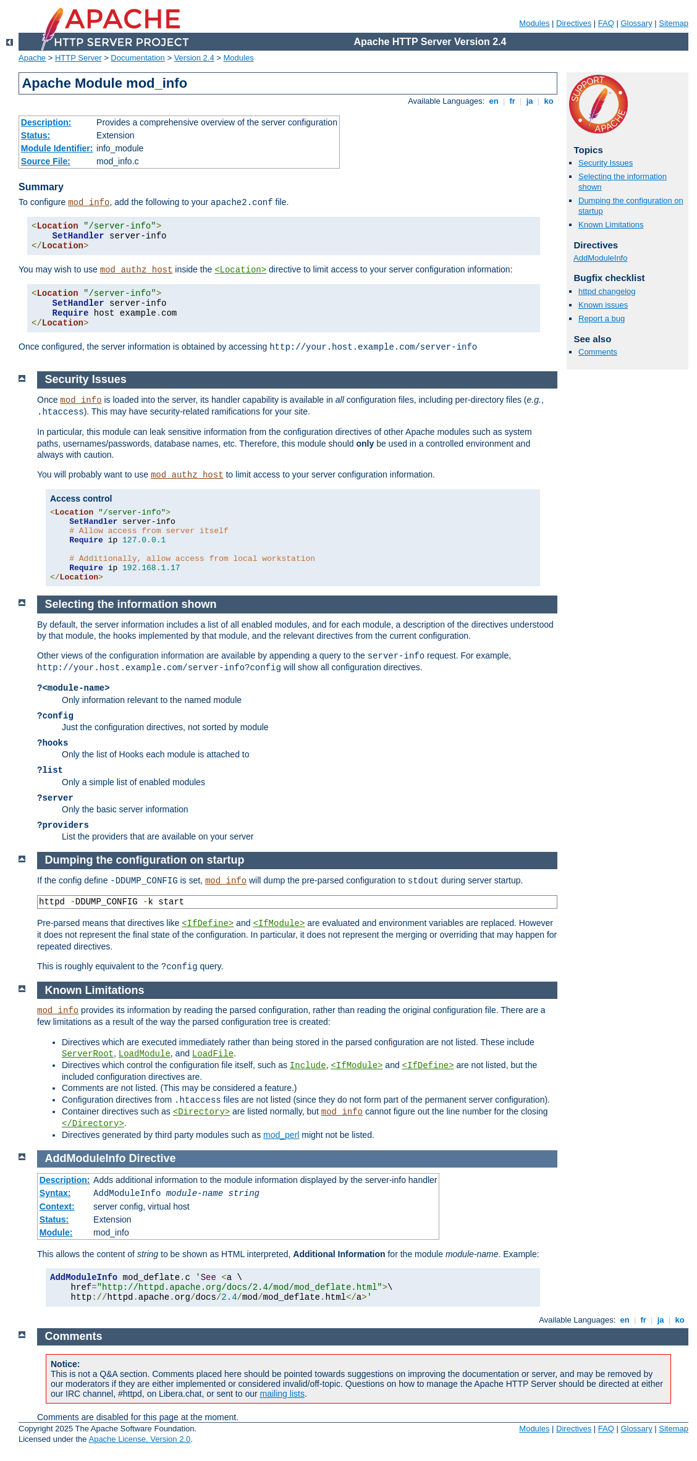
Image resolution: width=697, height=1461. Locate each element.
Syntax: (55, 1193)
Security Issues (605, 162)
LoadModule (145, 1054)
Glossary (636, 23)
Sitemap (673, 23)
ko (548, 101)
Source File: (45, 161)
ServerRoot (88, 1054)
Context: (57, 1206)
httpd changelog (607, 291)
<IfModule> (279, 923)
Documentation (137, 57)
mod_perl (281, 1135)
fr (512, 101)
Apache (32, 57)
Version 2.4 (194, 57)
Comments (597, 351)
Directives (573, 23)
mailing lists (282, 1394)
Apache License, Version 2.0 (139, 1439)
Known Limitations (611, 224)
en (494, 101)
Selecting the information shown (131, 604)
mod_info (88, 203)
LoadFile (213, 1054)
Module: (56, 1232)
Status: (35, 135)
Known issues (603, 304)
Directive (152, 1158)
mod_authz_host (136, 270)
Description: (46, 122)
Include (308, 1066)
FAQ (606, 23)
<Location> (240, 270)
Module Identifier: (57, 148)
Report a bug (601, 318)
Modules (534, 23)
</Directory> (93, 1124)
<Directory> (201, 1112)
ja (529, 101)
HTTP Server (78, 57)
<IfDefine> (208, 923)
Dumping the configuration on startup (145, 860)
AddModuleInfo (600, 258)
